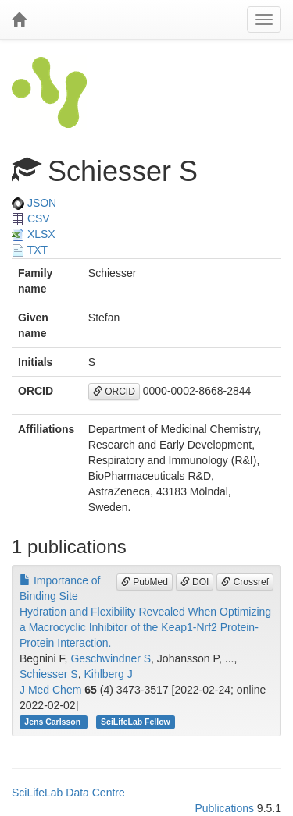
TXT (30, 249)
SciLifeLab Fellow (135, 721)
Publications (224, 808)
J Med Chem (50, 689)
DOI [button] (194, 582)
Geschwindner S (110, 658)
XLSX (33, 234)
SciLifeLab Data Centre (68, 792)
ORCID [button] (114, 391)
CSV (31, 218)
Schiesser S (49, 674)
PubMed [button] (144, 582)
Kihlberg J (108, 674)
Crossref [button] (245, 582)
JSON (34, 203)
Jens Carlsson (53, 721)
